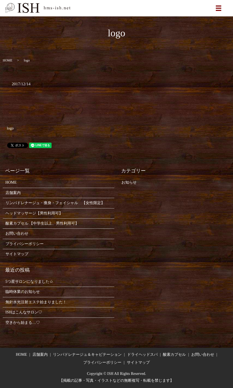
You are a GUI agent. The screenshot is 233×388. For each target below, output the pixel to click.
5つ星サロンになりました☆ (29, 282)
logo (10, 128)
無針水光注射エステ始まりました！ (36, 302)
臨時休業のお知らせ (22, 292)
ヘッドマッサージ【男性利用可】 (34, 213)
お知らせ (129, 182)
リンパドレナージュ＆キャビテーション (87, 354)
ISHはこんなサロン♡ (23, 312)
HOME (7, 60)
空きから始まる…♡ (22, 323)
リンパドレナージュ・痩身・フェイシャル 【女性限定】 (55, 203)
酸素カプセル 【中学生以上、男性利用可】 (42, 223)
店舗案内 (13, 193)
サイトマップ (16, 254)
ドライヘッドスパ (142, 354)
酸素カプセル (174, 354)
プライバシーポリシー (24, 244)
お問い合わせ (16, 233)
